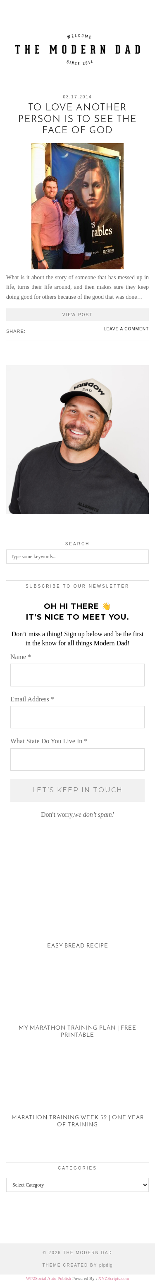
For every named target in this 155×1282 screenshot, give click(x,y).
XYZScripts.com (113, 1278)
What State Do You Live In (48, 741)
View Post (77, 315)
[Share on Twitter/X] (33, 330)
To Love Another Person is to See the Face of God (77, 119)
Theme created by (77, 1265)
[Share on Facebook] (29, 330)
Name (20, 656)
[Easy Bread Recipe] (77, 918)
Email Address (32, 699)
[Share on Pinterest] (38, 330)
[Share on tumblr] (42, 330)
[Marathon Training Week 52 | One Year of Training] (77, 1097)
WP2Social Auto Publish (48, 1278)
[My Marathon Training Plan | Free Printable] (77, 1008)
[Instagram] (19, 1223)
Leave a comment (126, 329)
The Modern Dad (87, 1252)
